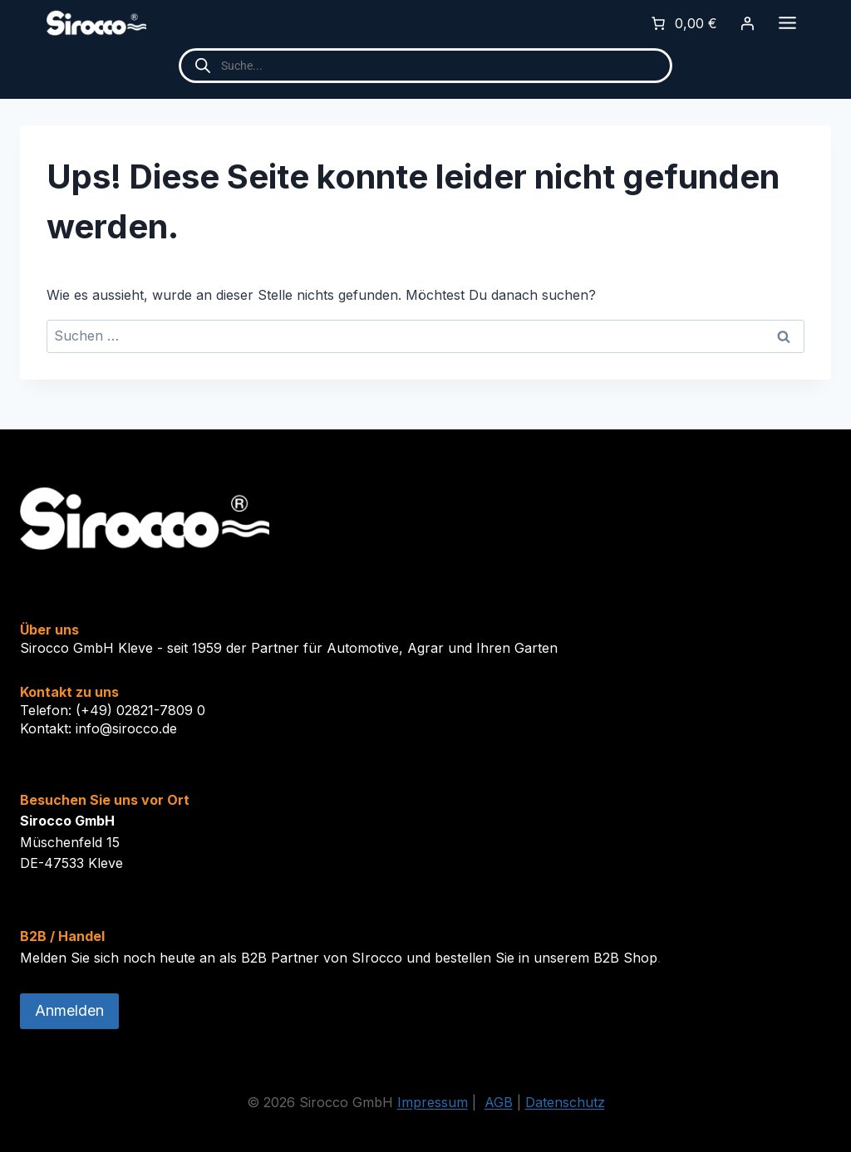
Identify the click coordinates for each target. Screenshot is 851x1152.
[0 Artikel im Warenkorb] (683, 23)
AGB (499, 1102)
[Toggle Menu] (787, 23)
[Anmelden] (747, 23)
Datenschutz (565, 1102)
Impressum (432, 1102)
